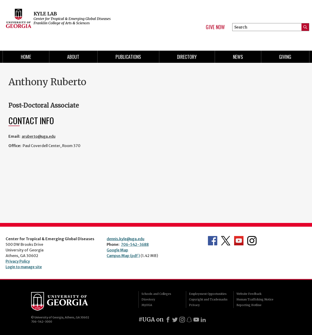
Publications (128, 56)
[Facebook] (168, 319)
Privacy (194, 305)
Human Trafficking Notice (254, 299)
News (238, 56)
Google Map (117, 250)
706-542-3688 (135, 244)
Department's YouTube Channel (238, 240)
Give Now (215, 27)
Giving (285, 56)
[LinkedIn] (203, 319)
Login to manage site (24, 266)
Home (26, 56)
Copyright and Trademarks (208, 299)
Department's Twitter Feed (225, 240)
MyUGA (146, 305)
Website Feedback (248, 294)
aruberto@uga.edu (38, 136)
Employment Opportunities (208, 294)
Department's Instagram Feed (252, 240)
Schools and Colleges (156, 294)
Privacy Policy (18, 261)
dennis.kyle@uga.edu (125, 238)
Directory (187, 56)
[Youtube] (196, 319)
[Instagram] (182, 319)
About (73, 56)
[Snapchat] (189, 319)
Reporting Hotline (248, 305)
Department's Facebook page (212, 240)
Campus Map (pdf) (123, 255)
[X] (175, 319)
